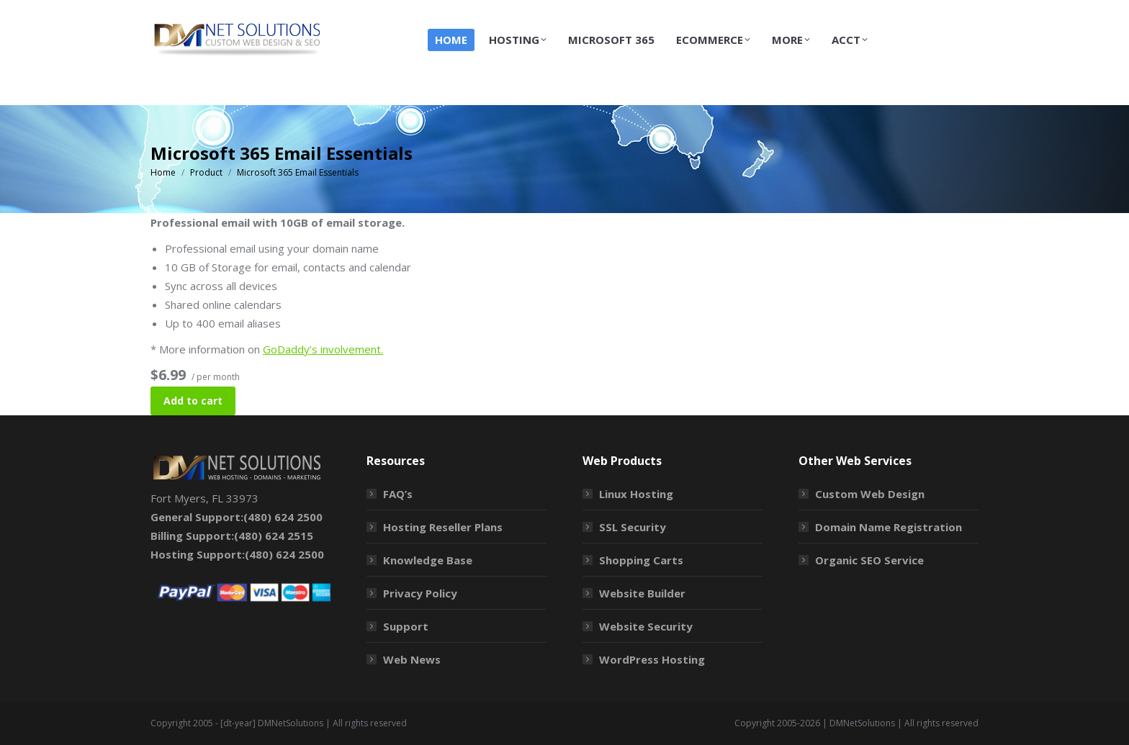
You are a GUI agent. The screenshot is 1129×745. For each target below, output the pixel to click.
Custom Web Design (870, 494)
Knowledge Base (427, 560)
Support (405, 626)
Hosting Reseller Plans (443, 527)
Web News (412, 659)
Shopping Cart (886, 13)
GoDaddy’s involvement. (323, 349)
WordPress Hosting (652, 659)
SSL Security (632, 527)
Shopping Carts (641, 560)
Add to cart (192, 400)
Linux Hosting (636, 494)
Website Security (646, 626)
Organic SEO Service (869, 560)
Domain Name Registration (888, 527)
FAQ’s (398, 494)
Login (959, 13)
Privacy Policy (420, 593)
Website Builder (642, 593)
